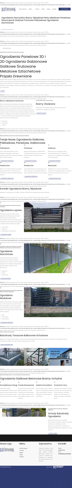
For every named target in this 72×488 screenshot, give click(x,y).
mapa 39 (68, 479)
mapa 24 (57, 475)
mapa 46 (40, 483)
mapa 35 (46, 479)
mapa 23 (52, 475)
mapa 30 (57, 477)
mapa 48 (52, 483)
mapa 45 (68, 481)
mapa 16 (48, 473)
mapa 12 (60, 471)
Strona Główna (23, 9)
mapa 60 (52, 487)
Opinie (43, 9)
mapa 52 (40, 485)
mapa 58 (41, 487)
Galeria (48, 9)
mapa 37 (57, 479)
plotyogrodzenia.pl (66, 453)
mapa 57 (68, 485)
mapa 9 (45, 471)
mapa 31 (63, 477)
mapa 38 (63, 479)
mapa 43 (57, 481)
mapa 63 (69, 487)
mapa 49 (57, 483)
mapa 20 (69, 473)
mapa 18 (58, 473)
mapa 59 (46, 487)
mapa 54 (51, 485)
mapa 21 (41, 475)
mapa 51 (68, 483)
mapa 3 (49, 469)
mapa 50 (63, 483)
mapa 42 (51, 481)
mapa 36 (51, 479)
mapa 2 (44, 469)
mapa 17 (53, 473)
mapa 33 (68, 477)
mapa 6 (64, 469)
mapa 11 (55, 471)
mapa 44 (63, 481)
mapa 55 (57, 485)
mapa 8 (40, 471)
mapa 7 (69, 469)
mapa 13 (66, 471)
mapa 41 (46, 481)
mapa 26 (68, 475)
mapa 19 (64, 473)
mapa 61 (58, 487)
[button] (65, 9)
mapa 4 (54, 469)
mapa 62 (63, 487)
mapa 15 (42, 473)
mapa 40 (40, 481)
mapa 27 (41, 477)
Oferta (30, 9)
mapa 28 (46, 477)
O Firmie (37, 9)
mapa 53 (46, 485)
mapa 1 (39, 469)
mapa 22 (46, 475)
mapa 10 (50, 471)
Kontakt (54, 9)
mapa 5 (59, 469)
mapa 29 (52, 477)
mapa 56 (62, 485)
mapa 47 (46, 483)
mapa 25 (63, 475)
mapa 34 (40, 479)
